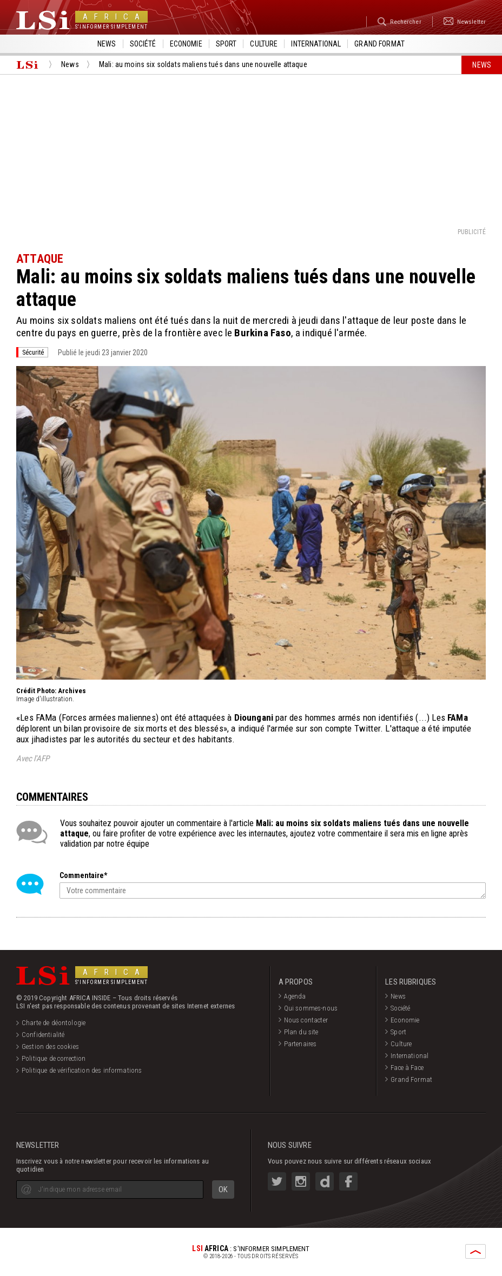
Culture (264, 43)
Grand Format (411, 1079)
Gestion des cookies (50, 1046)
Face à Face (407, 1068)
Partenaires (300, 1044)
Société (143, 43)
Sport (226, 43)
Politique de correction (53, 1058)
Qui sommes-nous (311, 1008)
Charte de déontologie (53, 1023)
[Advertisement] (251, 150)
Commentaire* (83, 875)
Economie (186, 43)
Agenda (295, 996)
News (106, 43)
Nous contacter (306, 1020)
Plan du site (301, 1032)
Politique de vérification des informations (82, 1070)
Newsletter (462, 21)
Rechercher (392, 21)
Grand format (379, 43)
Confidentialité (43, 1035)
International (316, 43)
